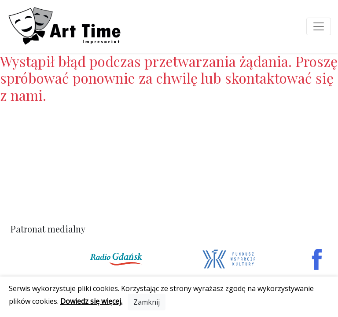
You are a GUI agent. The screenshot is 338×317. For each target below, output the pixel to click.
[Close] (146, 302)
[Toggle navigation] (318, 26)
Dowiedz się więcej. (91, 301)
